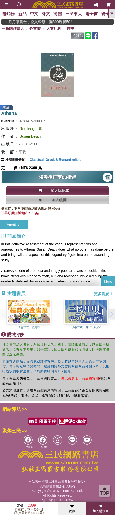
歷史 (70, 28)
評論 (77, 36)
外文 (46, 14)
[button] (111, 314)
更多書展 (103, 294)
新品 (22, 14)
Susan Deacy (30, 136)
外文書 (35, 28)
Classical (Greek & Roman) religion (56, 159)
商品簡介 (13, 224)
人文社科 (53, 28)
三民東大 (73, 14)
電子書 (91, 14)
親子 (105, 14)
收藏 (72, 509)
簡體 (57, 14)
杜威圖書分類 (15, 159)
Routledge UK (31, 129)
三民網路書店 (13, 28)
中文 (34, 14)
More (108, 281)
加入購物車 (101, 509)
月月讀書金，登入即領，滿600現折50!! (45, 22)
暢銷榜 (8, 14)
